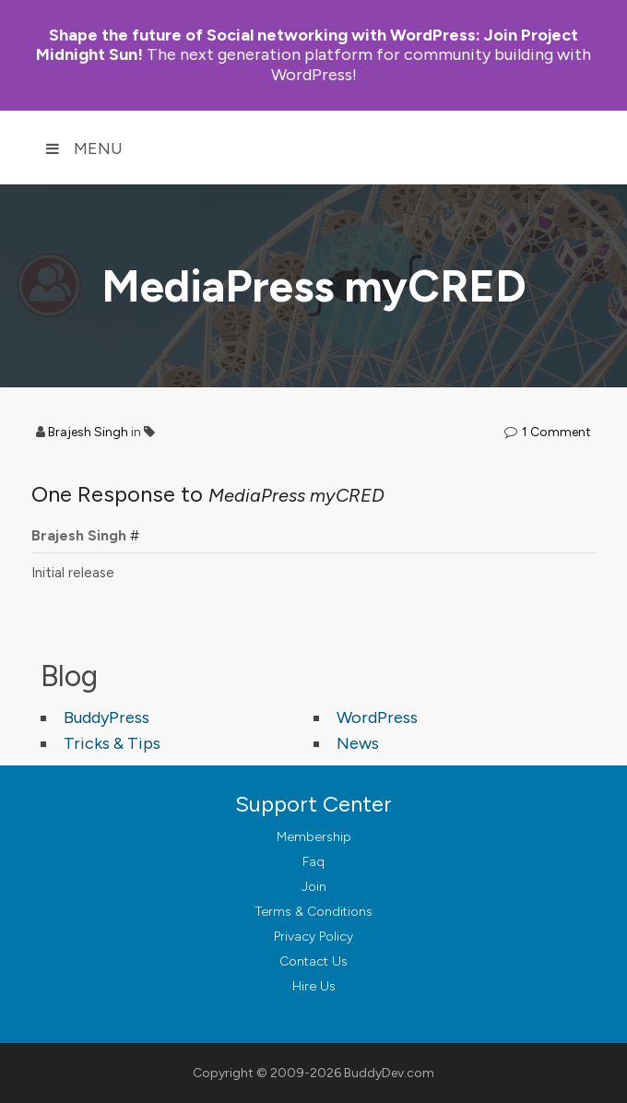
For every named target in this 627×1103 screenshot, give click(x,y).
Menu (84, 148)
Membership (314, 837)
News (358, 743)
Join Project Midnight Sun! (307, 45)
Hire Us (314, 986)
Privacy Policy (313, 936)
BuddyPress (106, 717)
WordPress (377, 717)
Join (314, 887)
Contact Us (313, 961)
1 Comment (556, 432)
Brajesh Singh (88, 432)
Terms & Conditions (314, 911)
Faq (313, 862)
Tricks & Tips (112, 743)
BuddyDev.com (389, 1073)
